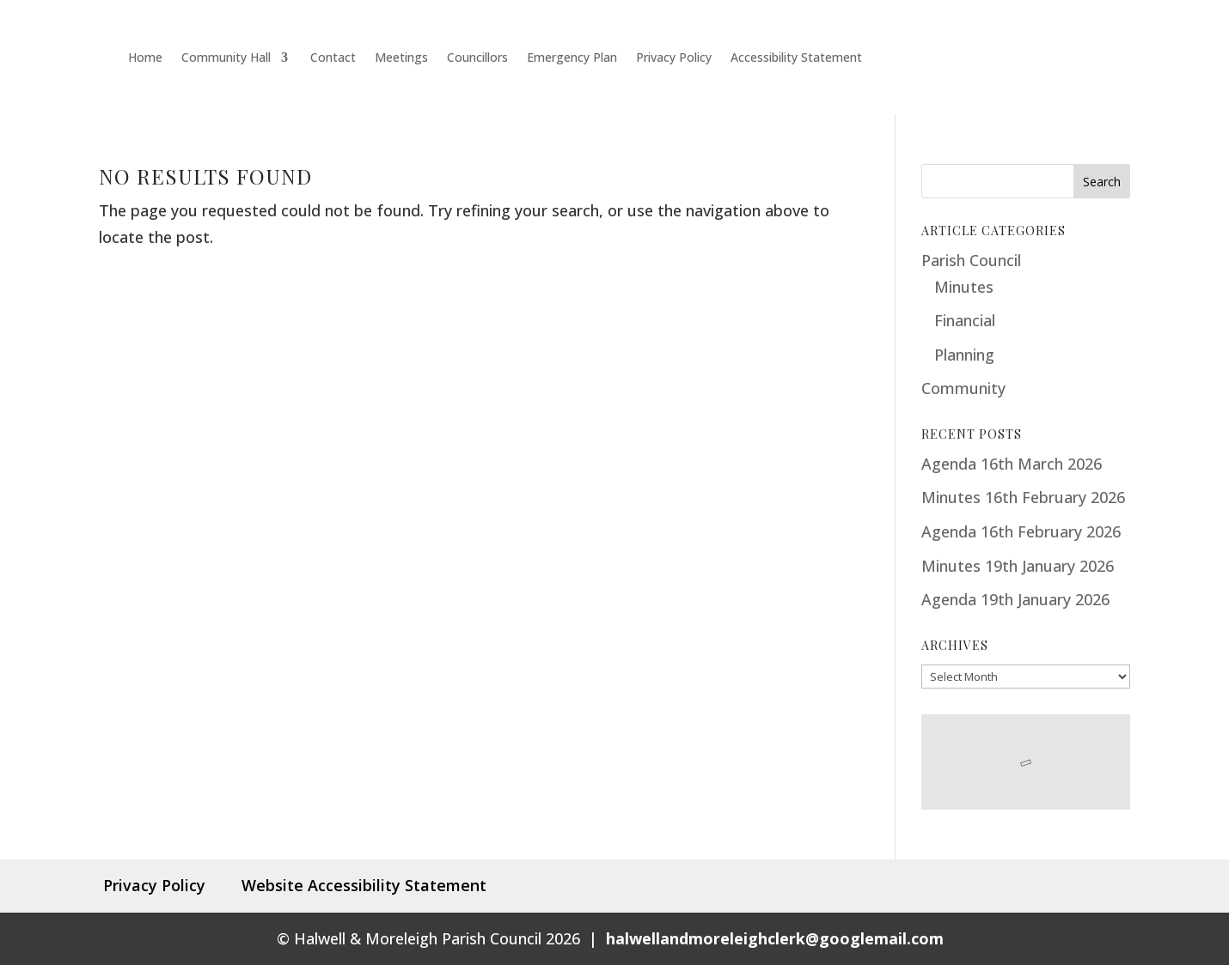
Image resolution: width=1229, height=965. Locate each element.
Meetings (401, 57)
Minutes (964, 286)
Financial (964, 320)
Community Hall (226, 57)
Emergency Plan (572, 57)
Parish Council (971, 260)
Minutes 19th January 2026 (1017, 565)
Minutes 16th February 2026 (1023, 497)
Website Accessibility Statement (357, 885)
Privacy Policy (674, 57)
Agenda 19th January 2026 (1015, 599)
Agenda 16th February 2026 (1021, 531)
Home (143, 57)
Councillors (477, 57)
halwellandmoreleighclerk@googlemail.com (775, 938)
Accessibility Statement (796, 57)
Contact (331, 57)
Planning (964, 354)
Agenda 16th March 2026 (1011, 463)
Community (963, 388)
